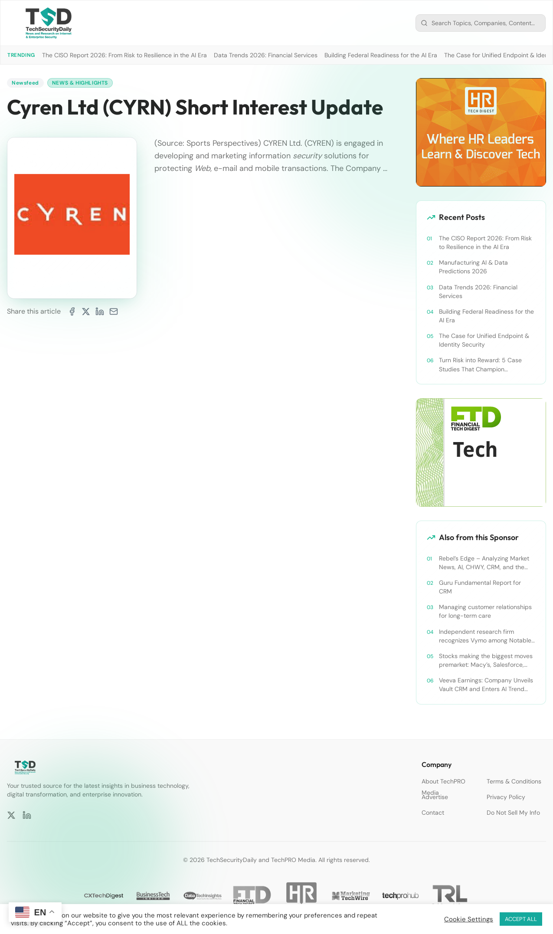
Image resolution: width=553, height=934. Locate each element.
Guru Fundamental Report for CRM (480, 587)
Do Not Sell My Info (513, 812)
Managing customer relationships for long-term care (485, 611)
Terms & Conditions (514, 781)
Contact (433, 812)
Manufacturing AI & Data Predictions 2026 (473, 267)
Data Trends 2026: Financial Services (265, 55)
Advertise (435, 797)
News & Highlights (80, 82)
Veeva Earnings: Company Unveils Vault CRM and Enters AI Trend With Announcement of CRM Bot (486, 684)
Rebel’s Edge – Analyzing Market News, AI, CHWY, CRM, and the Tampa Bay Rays (484, 562)
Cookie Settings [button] (468, 919)
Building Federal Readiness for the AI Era (380, 55)
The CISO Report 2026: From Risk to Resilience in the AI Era (124, 55)
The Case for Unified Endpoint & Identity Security (484, 340)
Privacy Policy (506, 797)
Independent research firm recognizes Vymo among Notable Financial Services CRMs (485, 636)
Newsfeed (25, 82)
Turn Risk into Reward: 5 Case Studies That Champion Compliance (480, 364)
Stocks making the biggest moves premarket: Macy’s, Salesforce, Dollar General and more (486, 660)
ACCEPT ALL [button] (521, 919)
